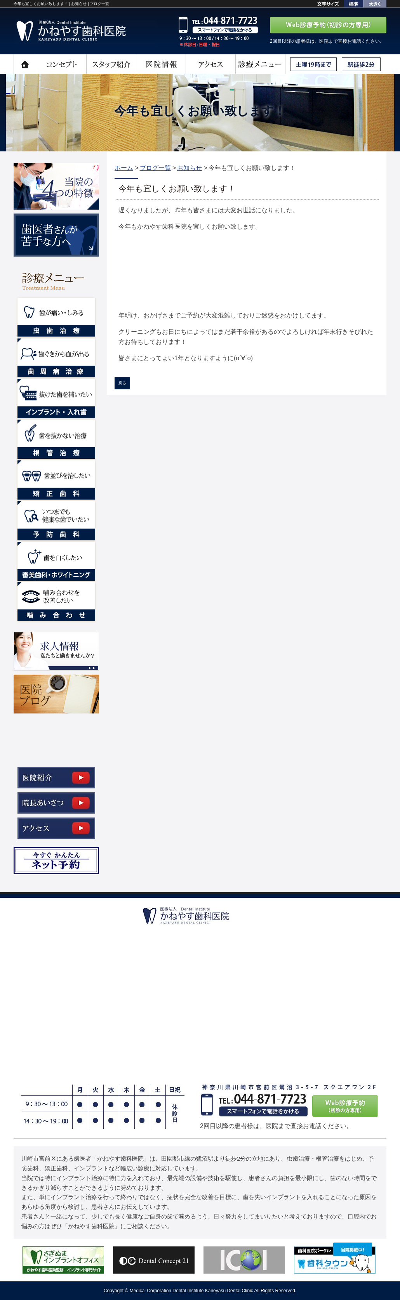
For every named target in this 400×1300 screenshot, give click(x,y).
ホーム (124, 168)
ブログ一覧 (155, 168)
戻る (122, 383)
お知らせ (189, 168)
